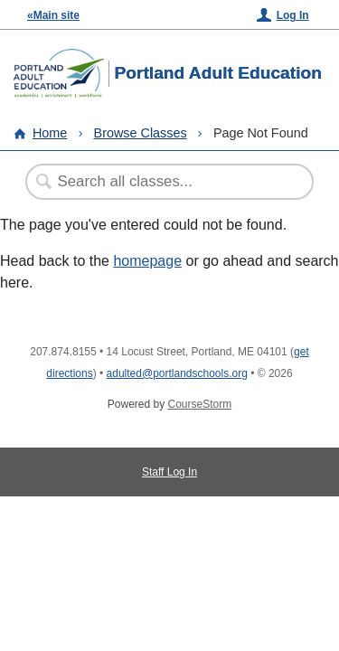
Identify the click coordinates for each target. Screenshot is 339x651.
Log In (293, 15)
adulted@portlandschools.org (177, 373)
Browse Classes (140, 133)
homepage (147, 261)
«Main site (53, 15)
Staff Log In (169, 472)
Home (50, 133)
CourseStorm (200, 404)
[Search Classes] (160, 181)
